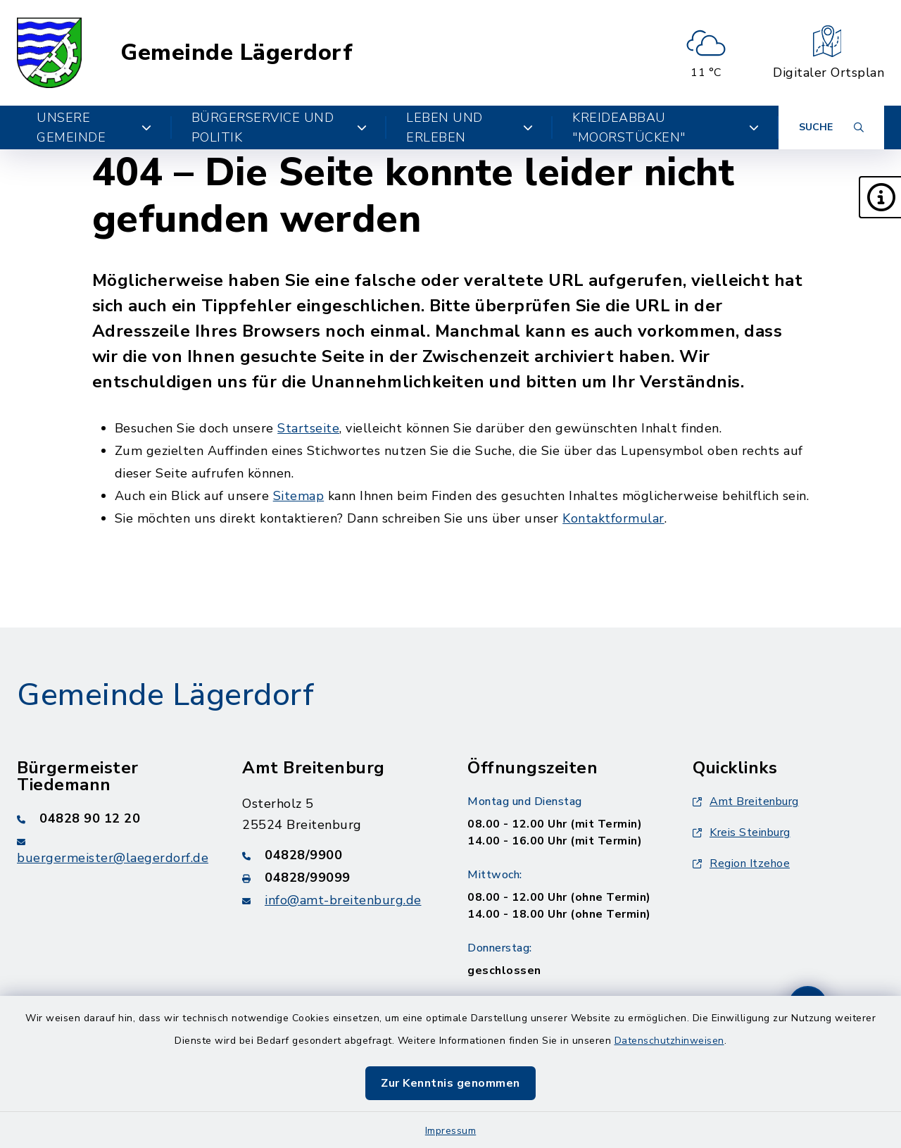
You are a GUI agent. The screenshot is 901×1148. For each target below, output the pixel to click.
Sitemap (299, 495)
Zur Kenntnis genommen (450, 1083)
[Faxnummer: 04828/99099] (338, 877)
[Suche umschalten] (831, 127)
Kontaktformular (613, 518)
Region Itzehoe (741, 863)
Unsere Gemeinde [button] (94, 127)
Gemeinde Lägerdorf (236, 52)
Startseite (308, 428)
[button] (880, 197)
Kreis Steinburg (741, 832)
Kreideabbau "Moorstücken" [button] (665, 127)
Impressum (451, 1130)
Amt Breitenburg (746, 801)
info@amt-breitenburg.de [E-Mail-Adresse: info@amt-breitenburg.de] (343, 900)
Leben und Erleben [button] (469, 127)
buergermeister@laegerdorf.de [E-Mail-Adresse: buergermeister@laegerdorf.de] (112, 857)
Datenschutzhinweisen (669, 1040)
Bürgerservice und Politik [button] (279, 127)
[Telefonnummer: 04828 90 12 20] (112, 818)
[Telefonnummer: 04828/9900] (338, 855)
